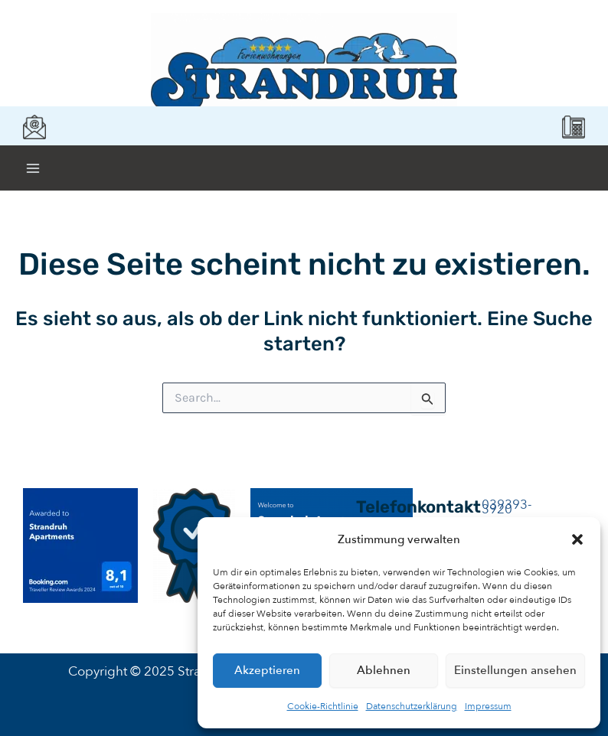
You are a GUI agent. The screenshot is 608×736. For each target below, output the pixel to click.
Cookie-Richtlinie (322, 706)
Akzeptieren (267, 670)
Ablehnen (383, 670)
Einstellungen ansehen (515, 670)
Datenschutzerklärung (411, 706)
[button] (577, 539)
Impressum (488, 706)
